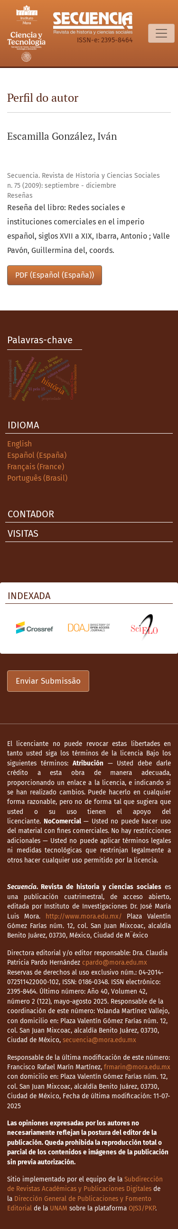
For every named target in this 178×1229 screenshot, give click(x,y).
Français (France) (35, 466)
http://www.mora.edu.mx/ (84, 916)
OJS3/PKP (142, 1208)
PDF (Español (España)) (54, 275)
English (19, 443)
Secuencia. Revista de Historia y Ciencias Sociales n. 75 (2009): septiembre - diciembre (83, 181)
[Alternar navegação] (161, 33)
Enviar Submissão (48, 681)
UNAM (58, 1208)
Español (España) (36, 455)
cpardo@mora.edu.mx (114, 962)
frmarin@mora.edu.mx (137, 1067)
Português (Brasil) (37, 478)
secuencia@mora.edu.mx (99, 1040)
